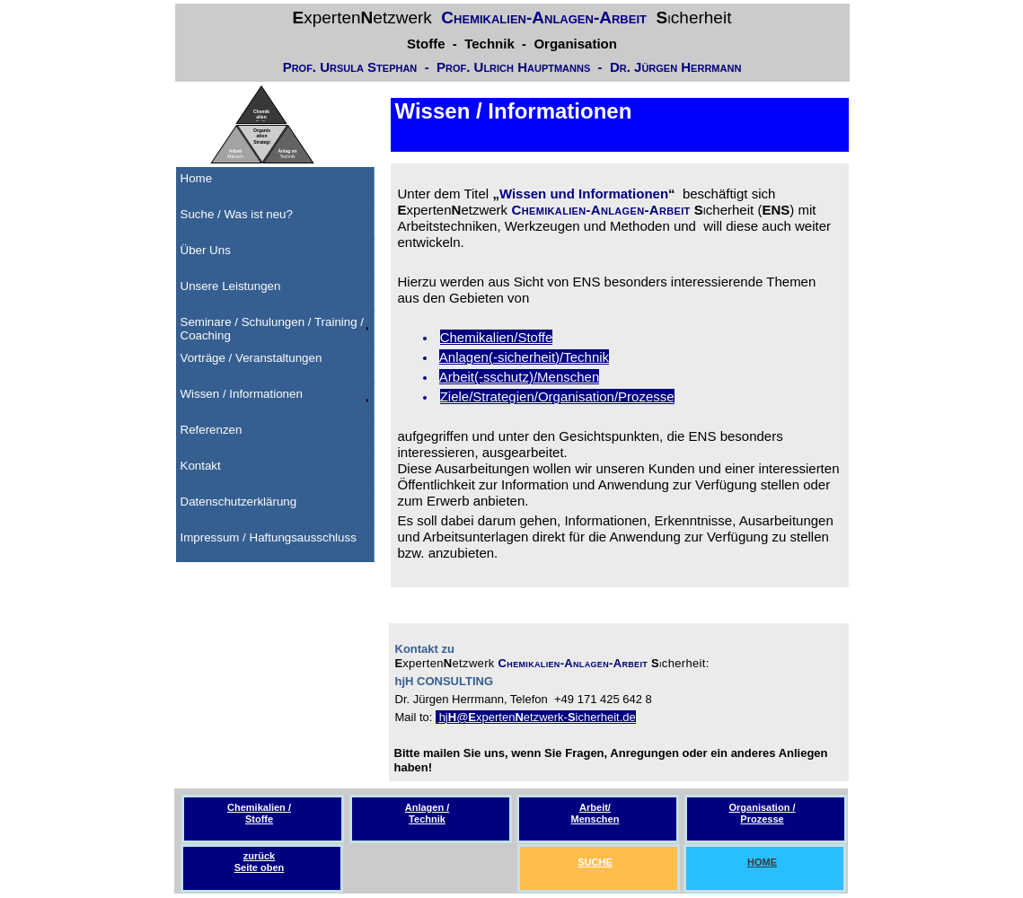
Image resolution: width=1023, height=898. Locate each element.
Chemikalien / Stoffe (259, 813)
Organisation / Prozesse (762, 813)
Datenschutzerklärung (239, 501)
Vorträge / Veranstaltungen (251, 358)
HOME (762, 862)
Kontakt (201, 465)
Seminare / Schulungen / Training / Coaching (272, 328)
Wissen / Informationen (242, 394)
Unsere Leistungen (231, 286)
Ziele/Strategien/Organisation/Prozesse (557, 396)
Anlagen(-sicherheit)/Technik (524, 357)
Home (197, 178)
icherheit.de (606, 717)
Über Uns (206, 250)
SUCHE (595, 862)
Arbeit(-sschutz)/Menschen (519, 376)
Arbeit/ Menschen (595, 813)
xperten (495, 717)
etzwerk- (546, 717)
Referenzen (212, 429)
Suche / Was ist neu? (237, 214)
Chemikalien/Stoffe (496, 337)
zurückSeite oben (259, 861)
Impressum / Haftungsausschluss (269, 537)
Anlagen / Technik (427, 813)
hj (443, 717)
